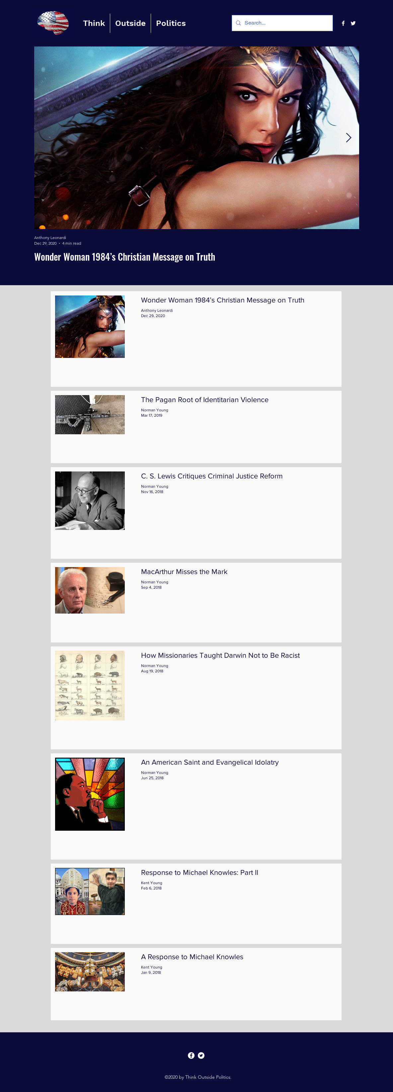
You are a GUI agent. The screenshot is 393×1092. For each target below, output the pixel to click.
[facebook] (343, 23)
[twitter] (353, 23)
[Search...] (282, 23)
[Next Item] (349, 138)
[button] (94, 23)
